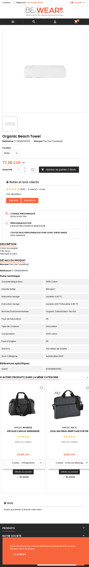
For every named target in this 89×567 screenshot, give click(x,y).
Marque (38, 141)
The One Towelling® (19, 264)
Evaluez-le (30, 200)
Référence (7, 141)
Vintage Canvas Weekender (23, 431)
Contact (6, 2)
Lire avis (13, 200)
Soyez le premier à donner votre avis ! (23, 509)
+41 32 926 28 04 (34, 2)
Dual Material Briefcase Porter (69, 431)
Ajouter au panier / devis (58, 169)
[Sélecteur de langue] (77, 2)
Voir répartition (13, 194)
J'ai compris (19, 554)
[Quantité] (18, 170)
